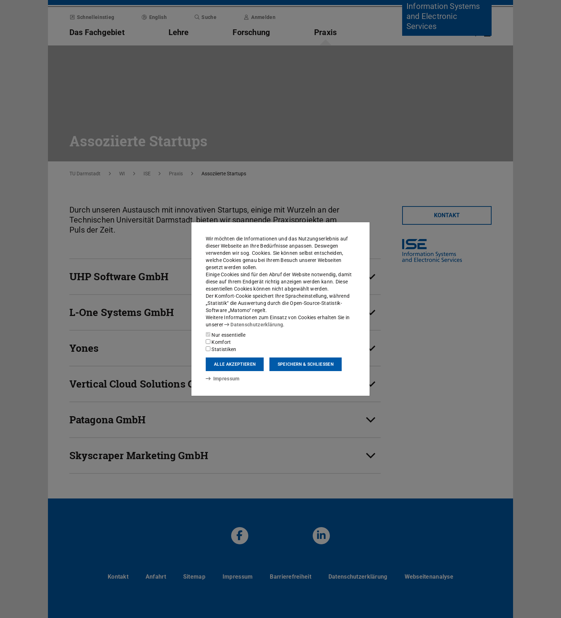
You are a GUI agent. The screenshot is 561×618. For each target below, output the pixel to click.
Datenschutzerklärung (253, 324)
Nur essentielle (225, 335)
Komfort (218, 342)
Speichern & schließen (305, 364)
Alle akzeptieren (234, 364)
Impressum (223, 378)
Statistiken (221, 349)
